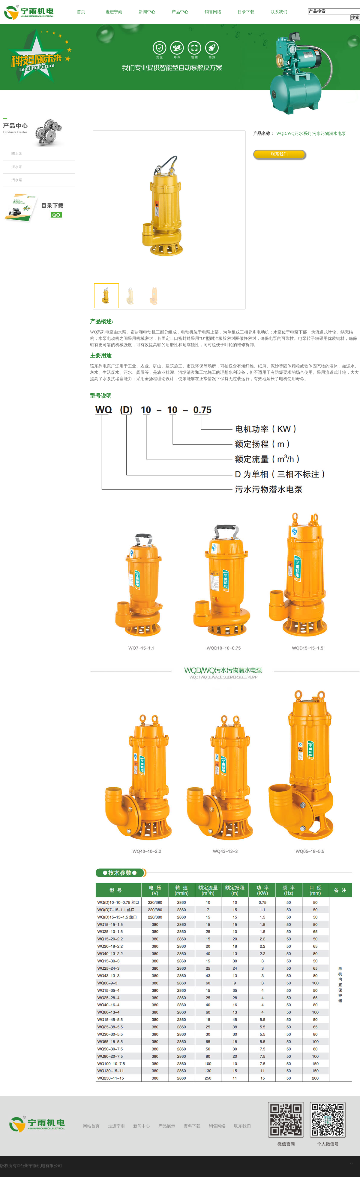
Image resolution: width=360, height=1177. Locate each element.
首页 (81, 12)
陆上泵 (16, 153)
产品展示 (166, 1126)
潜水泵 (16, 167)
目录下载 (246, 12)
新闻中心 (147, 12)
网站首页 (91, 1126)
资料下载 (192, 1126)
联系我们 (279, 12)
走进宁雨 (114, 12)
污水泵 (16, 180)
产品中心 (180, 12)
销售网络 (213, 12)
